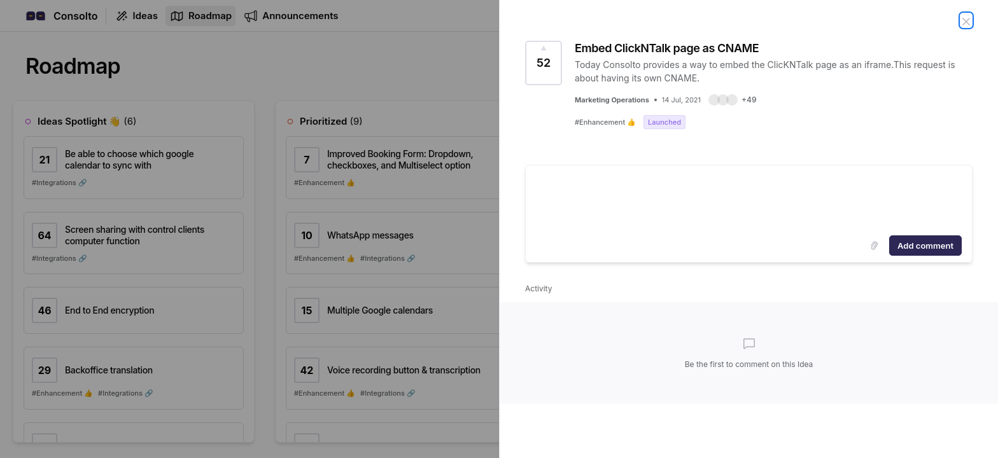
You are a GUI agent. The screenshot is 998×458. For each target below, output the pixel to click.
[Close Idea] (966, 20)
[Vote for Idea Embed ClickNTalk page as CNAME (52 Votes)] (543, 63)
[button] (732, 100)
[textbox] (749, 198)
